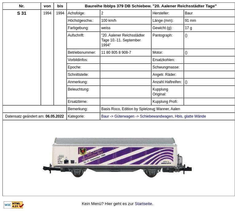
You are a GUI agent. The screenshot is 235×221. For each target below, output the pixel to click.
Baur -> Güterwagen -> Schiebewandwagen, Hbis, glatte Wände (153, 116)
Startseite (143, 203)
